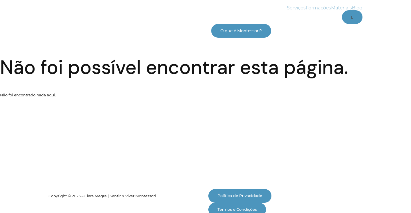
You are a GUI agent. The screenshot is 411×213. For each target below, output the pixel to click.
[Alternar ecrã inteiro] (28, 198)
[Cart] (352, 17)
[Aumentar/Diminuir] (9, 198)
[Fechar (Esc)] (67, 198)
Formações (318, 8)
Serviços (296, 8)
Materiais (341, 8)
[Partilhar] (48, 198)
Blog (357, 8)
